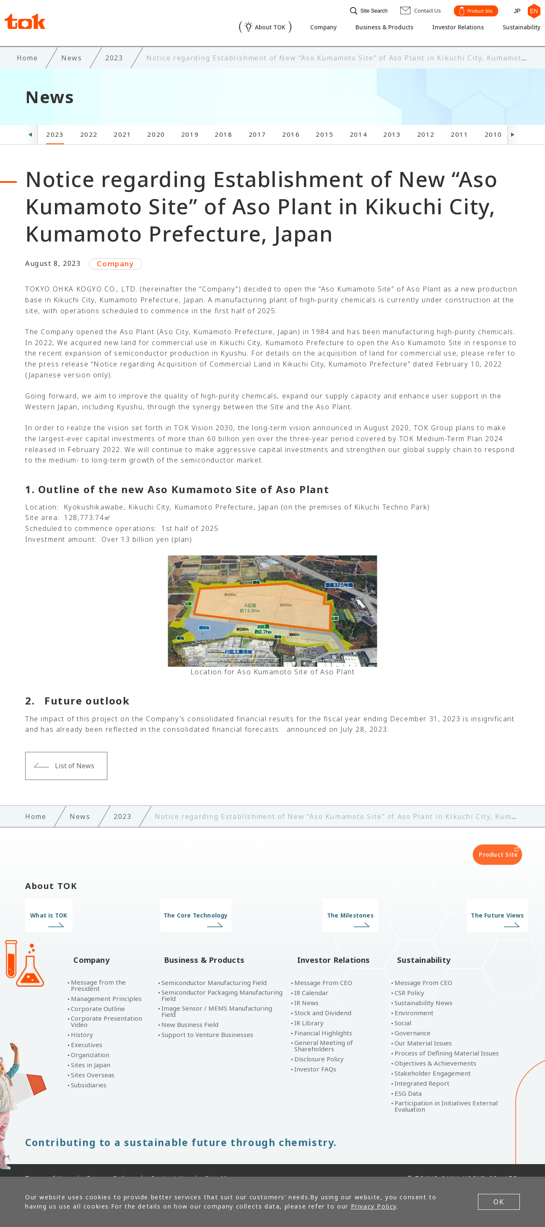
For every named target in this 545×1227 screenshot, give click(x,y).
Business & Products (368, 27)
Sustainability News (423, 987)
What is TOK (83, 913)
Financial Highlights (323, 1017)
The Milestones (336, 913)
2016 (291, 132)
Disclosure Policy (319, 1043)
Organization (90, 1039)
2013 (392, 132)
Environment (413, 997)
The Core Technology (209, 913)
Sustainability (515, 27)
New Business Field (189, 1009)
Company (302, 27)
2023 (55, 132)
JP (513, 9)
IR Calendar (311, 977)
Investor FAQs (315, 1053)
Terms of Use (47, 1162)
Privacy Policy (110, 1162)
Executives (86, 1029)
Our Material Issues (423, 1027)
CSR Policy (409, 977)
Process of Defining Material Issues (446, 1037)
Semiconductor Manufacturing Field (214, 967)
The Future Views (462, 913)
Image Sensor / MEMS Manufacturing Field (216, 995)
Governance (412, 1017)
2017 (257, 132)
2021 (122, 132)
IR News (306, 987)
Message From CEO (323, 967)
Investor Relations (446, 27)
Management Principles (106, 983)
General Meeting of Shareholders (323, 1030)
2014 (358, 132)
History (82, 1019)
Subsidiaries (88, 1069)
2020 (156, 132)
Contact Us (169, 1162)
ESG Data (408, 1077)
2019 (190, 132)
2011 (459, 132)
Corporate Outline (98, 993)
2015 (324, 132)
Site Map (220, 1162)
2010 (493, 132)
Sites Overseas (92, 1059)
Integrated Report (421, 1067)
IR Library (309, 1007)
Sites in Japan (90, 1049)
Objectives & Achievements (435, 1047)
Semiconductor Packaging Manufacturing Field (222, 979)
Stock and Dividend (322, 997)
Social (402, 1007)
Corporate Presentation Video (106, 1005)
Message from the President (98, 969)
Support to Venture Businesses (207, 1019)
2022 (89, 132)
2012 (426, 132)
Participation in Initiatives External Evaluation (446, 1090)
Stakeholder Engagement (432, 1057)
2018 (223, 132)
